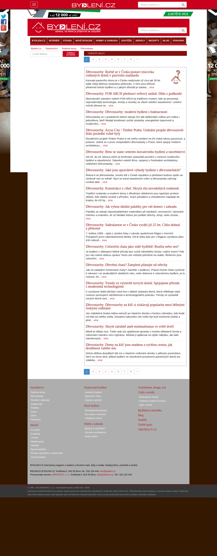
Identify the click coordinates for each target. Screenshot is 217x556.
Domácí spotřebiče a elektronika (47, 453)
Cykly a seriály (146, 392)
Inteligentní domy (93, 418)
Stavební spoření (93, 400)
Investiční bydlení (93, 392)
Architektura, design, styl (152, 387)
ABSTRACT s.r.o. (61, 474)
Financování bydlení (95, 387)
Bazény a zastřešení (95, 428)
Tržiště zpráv (145, 424)
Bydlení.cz (36, 48)
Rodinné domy (69, 48)
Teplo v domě (145, 405)
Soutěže (142, 419)
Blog (140, 415)
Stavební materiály (40, 400)
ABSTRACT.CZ (147, 429)
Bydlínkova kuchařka (150, 410)
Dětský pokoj (37, 441)
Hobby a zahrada (93, 423)
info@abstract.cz (105, 474)
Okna (33, 415)
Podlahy (35, 407)
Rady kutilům (91, 436)
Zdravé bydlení (38, 457)
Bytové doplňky (38, 449)
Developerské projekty (96, 410)
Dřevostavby (87, 48)
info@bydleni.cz (108, 471)
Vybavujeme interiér (148, 397)
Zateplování (37, 404)
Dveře (34, 411)
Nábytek (35, 445)
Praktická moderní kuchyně (152, 401)
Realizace (36, 419)
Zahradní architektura (95, 432)
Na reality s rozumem (95, 414)
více (151, 87)
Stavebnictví (51, 48)
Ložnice (35, 437)
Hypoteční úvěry (93, 396)
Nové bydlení (91, 405)
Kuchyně (35, 430)
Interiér (34, 425)
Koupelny (35, 434)
